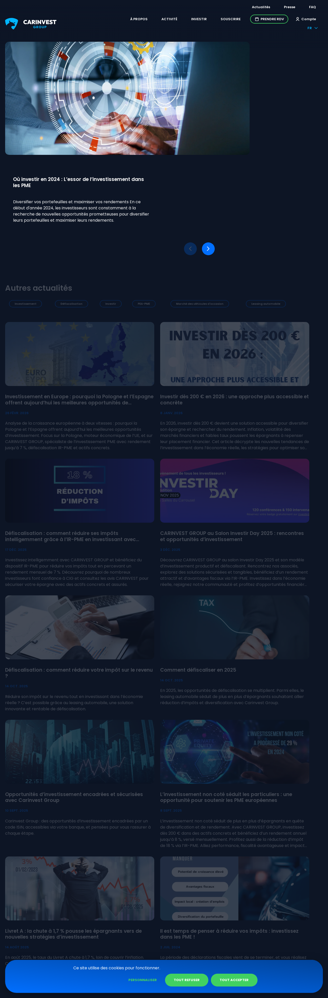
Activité (147, 19)
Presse (289, 7)
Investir (176, 19)
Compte (283, 19)
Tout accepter (293, 980)
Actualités (261, 7)
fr (313, 19)
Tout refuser (246, 980)
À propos (116, 19)
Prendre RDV (247, 19)
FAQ (312, 7)
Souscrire (208, 19)
